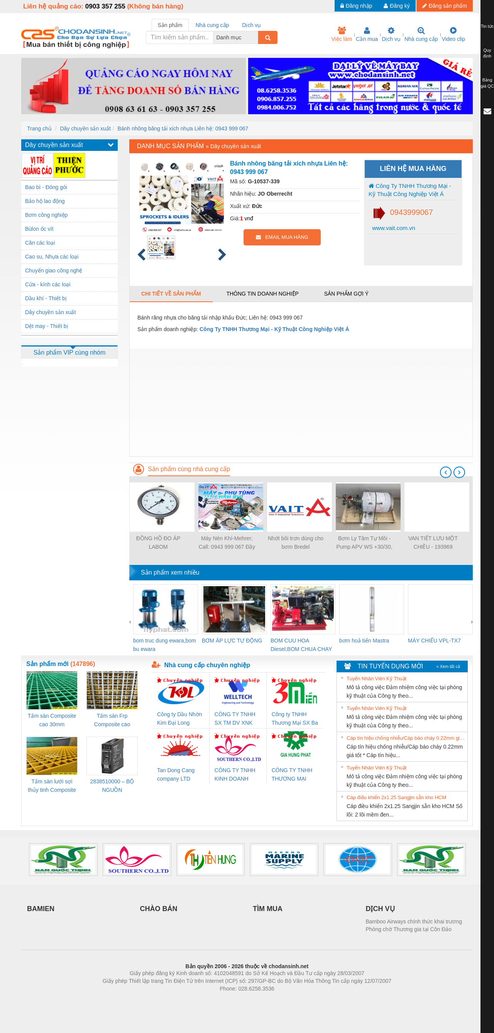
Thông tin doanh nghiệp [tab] (262, 294)
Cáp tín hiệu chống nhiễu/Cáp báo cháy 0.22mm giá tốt (406, 738)
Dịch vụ (391, 34)
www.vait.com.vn (392, 228)
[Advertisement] (301, 402)
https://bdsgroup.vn (237, 1000)
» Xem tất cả (448, 666)
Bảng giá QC (487, 83)
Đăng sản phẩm (444, 6)
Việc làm (341, 34)
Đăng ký (396, 6)
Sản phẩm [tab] (170, 25)
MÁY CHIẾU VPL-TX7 (434, 640)
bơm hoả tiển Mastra (364, 640)
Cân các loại (40, 243)
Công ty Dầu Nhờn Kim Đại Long (179, 718)
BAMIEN (40, 909)
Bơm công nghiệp (46, 215)
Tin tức (487, 26)
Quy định (487, 53)
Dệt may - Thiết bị (46, 326)
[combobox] (255, 37)
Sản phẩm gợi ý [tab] (346, 294)
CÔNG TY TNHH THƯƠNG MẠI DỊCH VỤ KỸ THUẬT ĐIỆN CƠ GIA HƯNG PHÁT (293, 775)
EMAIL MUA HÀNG (282, 237)
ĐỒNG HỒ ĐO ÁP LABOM (158, 542)
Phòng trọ (198, 1000)
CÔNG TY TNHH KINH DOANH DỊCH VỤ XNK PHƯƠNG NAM (235, 775)
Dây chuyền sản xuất (85, 128)
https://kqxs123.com (284, 1000)
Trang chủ (39, 128)
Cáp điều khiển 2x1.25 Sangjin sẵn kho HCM (396, 797)
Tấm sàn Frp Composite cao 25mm (112, 721)
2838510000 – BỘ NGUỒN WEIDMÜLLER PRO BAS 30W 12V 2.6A (112, 786)
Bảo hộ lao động (45, 201)
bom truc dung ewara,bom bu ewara (164, 644)
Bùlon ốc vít (39, 229)
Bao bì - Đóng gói (46, 187)
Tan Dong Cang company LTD (176, 774)
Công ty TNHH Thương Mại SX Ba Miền (295, 719)
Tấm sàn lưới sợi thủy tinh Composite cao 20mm (52, 786)
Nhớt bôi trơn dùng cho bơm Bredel (295, 542)
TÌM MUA (268, 909)
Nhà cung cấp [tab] (212, 25)
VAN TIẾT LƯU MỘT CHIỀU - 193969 (433, 542)
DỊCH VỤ (380, 909)
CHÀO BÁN (159, 909)
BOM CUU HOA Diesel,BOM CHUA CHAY (301, 644)
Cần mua (367, 34)
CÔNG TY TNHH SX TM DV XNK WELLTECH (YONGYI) (235, 719)
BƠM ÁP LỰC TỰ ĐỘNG (232, 640)
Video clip (453, 34)
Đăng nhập (356, 6)
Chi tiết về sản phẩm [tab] (171, 294)
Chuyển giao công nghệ (53, 270)
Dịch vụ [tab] (251, 25)
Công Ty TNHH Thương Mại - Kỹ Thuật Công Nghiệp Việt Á (410, 190)
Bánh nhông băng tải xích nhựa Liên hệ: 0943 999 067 (183, 128)
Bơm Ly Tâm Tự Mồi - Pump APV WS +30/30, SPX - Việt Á (364, 543)
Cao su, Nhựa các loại (51, 257)
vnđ (248, 218)
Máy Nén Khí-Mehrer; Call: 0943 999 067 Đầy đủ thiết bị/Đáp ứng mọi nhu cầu (226, 543)
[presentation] (446, 472)
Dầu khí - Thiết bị (46, 298)
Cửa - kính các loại (47, 284)
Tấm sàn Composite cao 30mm (52, 720)
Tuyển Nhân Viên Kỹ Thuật (376, 678)
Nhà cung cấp (421, 34)
